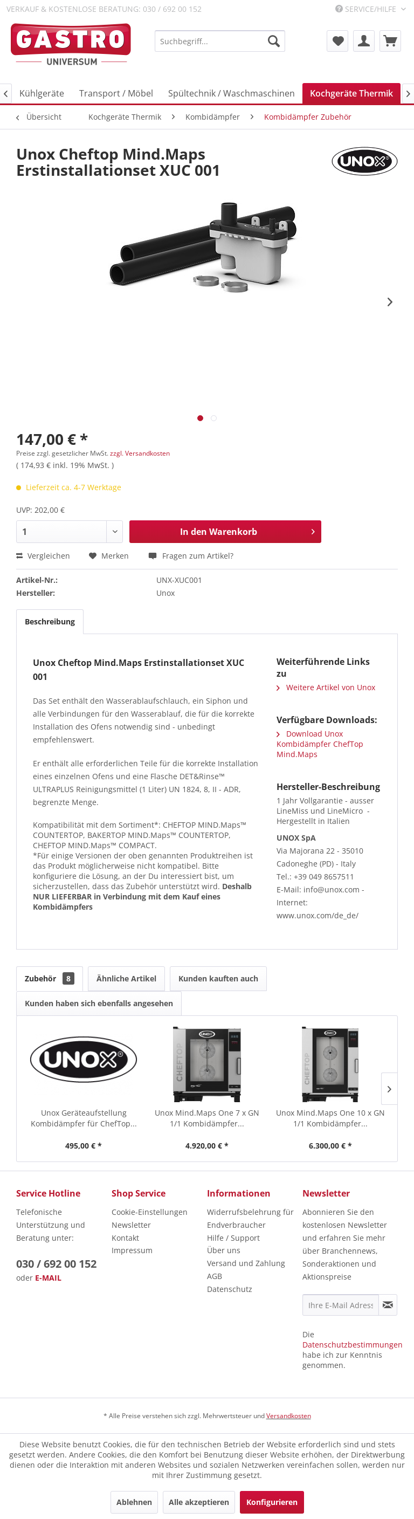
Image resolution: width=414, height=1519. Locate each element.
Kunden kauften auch (218, 978)
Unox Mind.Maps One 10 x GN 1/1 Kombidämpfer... (330, 1118)
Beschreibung (50, 621)
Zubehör (49, 978)
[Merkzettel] (337, 41)
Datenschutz (229, 1289)
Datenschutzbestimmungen (352, 1344)
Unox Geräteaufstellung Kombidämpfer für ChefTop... (84, 1118)
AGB (214, 1276)
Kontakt (125, 1238)
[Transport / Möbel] (116, 93)
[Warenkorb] (390, 41)
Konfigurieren (272, 1502)
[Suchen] (274, 41)
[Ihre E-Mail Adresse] (340, 1305)
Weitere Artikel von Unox (326, 687)
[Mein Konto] (364, 41)
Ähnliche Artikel (126, 978)
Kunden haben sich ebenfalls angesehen (99, 1003)
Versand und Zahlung (246, 1263)
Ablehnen (134, 1502)
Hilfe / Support (233, 1238)
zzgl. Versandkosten (140, 453)
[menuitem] (220, 41)
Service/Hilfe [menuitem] (366, 9)
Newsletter (131, 1225)
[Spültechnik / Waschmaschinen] (231, 93)
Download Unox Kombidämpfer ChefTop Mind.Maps (320, 743)
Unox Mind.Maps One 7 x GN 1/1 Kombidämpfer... (207, 1118)
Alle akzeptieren (199, 1502)
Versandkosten (288, 1415)
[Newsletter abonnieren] (387, 1305)
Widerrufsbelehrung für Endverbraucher (250, 1218)
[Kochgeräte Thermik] (351, 93)
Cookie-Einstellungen (150, 1212)
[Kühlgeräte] (42, 93)
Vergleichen (43, 556)
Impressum (132, 1250)
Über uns (223, 1250)
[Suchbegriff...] (220, 41)
